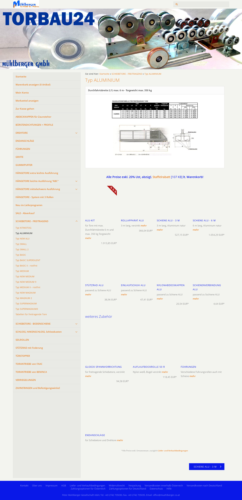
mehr (88, 238)
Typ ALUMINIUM (24, 233)
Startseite (21, 76)
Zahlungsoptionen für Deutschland (127, 488)
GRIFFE (19, 156)
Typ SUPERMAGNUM (26, 303)
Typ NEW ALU (22, 238)
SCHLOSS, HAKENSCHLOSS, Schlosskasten (39, 331)
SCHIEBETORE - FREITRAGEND (32, 221)
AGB (63, 485)
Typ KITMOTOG (23, 227)
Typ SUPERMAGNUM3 (27, 309)
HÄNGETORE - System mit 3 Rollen (35, 197)
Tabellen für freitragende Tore (31, 314)
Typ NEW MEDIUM (25, 276)
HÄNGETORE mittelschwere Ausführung (38, 189)
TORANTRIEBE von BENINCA (31, 371)
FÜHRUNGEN (23, 148)
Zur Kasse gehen (25, 108)
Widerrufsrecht (117, 485)
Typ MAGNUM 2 (24, 298)
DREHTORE (22, 132)
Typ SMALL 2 (22, 249)
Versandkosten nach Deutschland (204, 485)
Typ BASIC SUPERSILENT (28, 260)
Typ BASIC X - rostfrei (26, 265)
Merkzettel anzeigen (27, 100)
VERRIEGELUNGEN (26, 379)
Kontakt (24, 485)
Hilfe (169, 488)
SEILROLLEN (22, 339)
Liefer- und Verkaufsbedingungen (173, 450)
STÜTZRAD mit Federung (29, 347)
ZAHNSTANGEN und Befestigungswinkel (38, 387)
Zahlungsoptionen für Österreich (88, 488)
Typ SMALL (21, 244)
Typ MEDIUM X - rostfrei (28, 287)
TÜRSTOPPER (23, 355)
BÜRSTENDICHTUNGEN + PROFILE (34, 124)
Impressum (52, 485)
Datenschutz (156, 488)
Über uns (37, 485)
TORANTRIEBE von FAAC (29, 363)
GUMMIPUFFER (24, 164)
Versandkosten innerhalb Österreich (164, 485)
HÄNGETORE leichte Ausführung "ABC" (37, 181)
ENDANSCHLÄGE (25, 140)
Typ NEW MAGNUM (26, 292)
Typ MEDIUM (22, 271)
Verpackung (134, 485)
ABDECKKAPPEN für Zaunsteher (33, 116)
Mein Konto (22, 92)
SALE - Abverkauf (25, 213)
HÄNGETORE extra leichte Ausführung (37, 172)
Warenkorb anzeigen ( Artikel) (33, 84)
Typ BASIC (21, 254)
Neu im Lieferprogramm (29, 205)
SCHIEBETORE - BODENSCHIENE (33, 323)
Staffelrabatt (161, 177)
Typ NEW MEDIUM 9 (26, 282)
